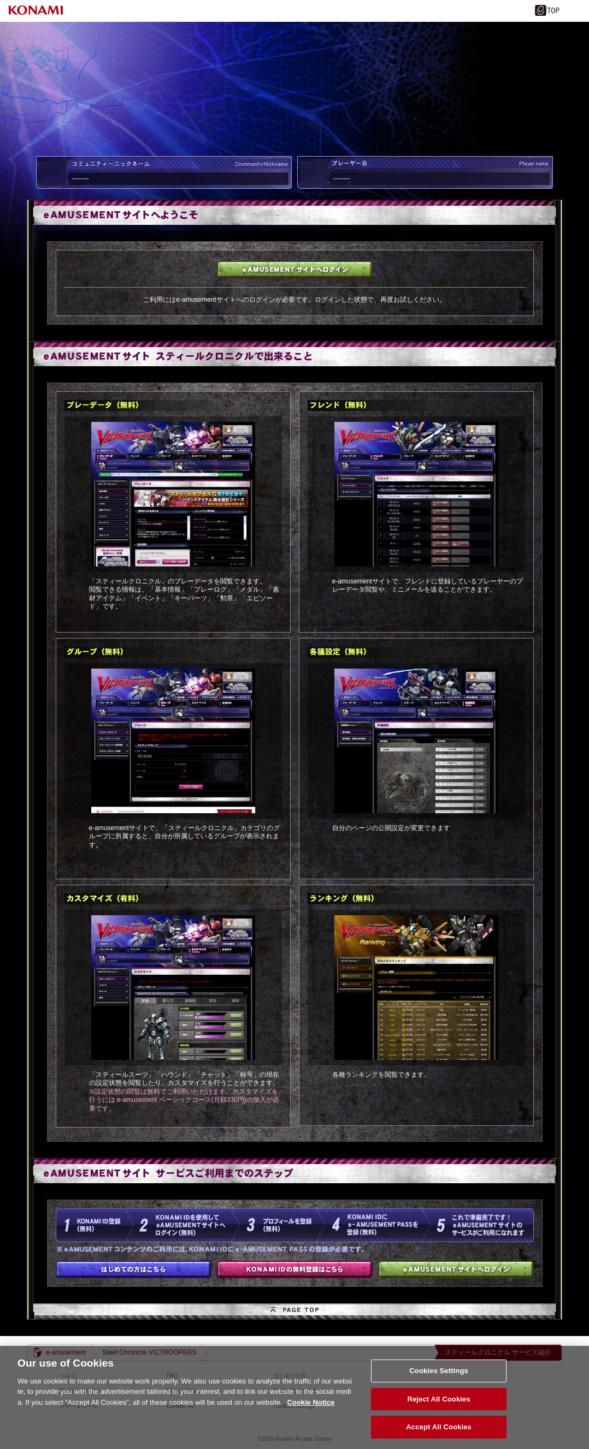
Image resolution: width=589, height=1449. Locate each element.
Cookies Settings (438, 1381)
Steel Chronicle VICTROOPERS (149, 1352)
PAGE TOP (294, 1311)
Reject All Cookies (438, 1409)
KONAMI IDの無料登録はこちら (295, 1269)
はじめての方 (133, 1269)
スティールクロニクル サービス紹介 (498, 1352)
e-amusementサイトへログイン (295, 270)
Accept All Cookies (439, 1437)
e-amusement (66, 1352)
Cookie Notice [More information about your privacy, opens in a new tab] (310, 1413)
